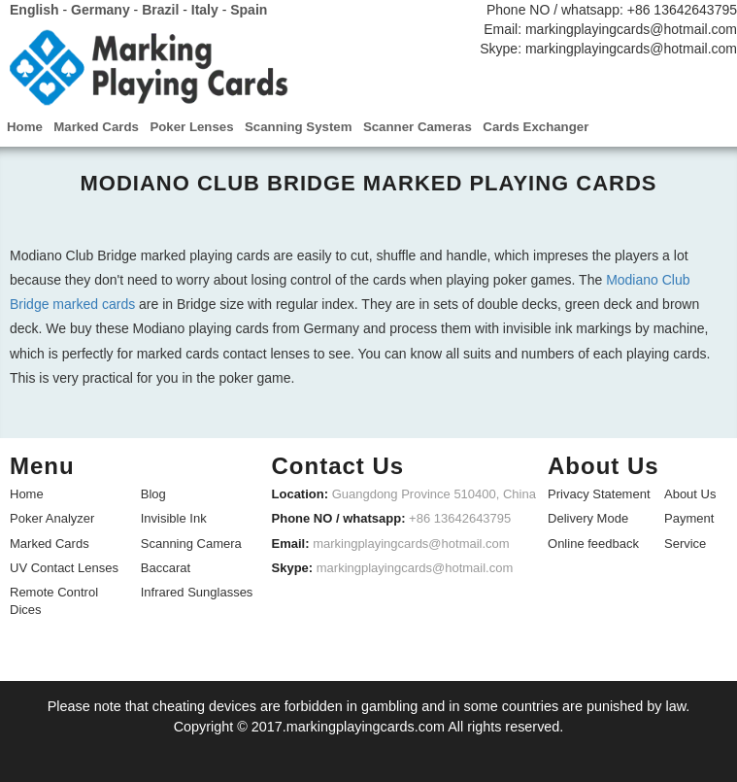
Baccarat (165, 566)
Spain (248, 9)
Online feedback (593, 541)
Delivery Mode (588, 517)
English (34, 9)
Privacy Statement (599, 493)
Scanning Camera (191, 541)
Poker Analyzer (52, 517)
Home (27, 493)
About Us (690, 493)
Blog (153, 493)
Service (685, 541)
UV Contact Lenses (64, 566)
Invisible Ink (174, 517)
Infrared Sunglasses (197, 590)
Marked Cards (49, 541)
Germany (100, 9)
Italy (204, 9)
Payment (689, 517)
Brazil (160, 9)
